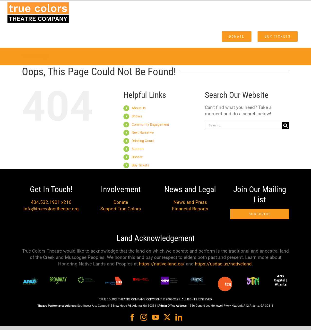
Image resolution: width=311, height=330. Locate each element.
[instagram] (143, 317)
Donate (137, 157)
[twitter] (167, 317)
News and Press (190, 202)
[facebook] (132, 317)
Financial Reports (190, 209)
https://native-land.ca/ (162, 264)
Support (138, 149)
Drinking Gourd (143, 141)
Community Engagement (150, 124)
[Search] (285, 125)
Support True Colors (120, 209)
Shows (137, 116)
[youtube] (155, 317)
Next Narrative (143, 132)
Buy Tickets (140, 165)
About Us (139, 108)
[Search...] (243, 125)
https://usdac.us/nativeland (223, 264)
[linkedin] (178, 317)
